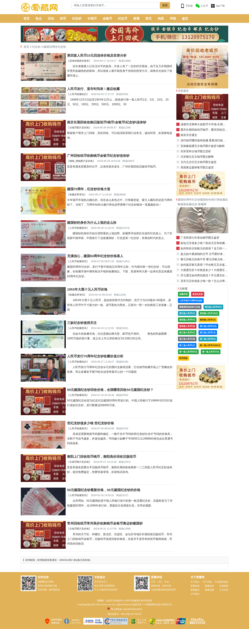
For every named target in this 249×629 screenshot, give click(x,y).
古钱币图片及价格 (79, 127)
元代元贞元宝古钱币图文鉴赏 (198, 162)
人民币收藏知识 (78, 94)
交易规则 (223, 586)
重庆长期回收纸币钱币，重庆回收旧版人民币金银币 (212, 129)
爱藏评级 (195, 586)
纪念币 (122, 18)
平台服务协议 (221, 582)
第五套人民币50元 (213, 307)
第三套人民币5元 (187, 332)
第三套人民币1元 (208, 332)
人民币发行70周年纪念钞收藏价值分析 (95, 356)
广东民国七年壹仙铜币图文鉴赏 (200, 237)
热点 (38, 18)
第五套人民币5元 (187, 313)
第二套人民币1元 (187, 345)
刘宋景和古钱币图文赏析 (196, 151)
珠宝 (148, 18)
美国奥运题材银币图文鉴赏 (197, 167)
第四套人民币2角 (187, 326)
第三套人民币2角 (187, 339)
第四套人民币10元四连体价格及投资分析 (97, 55)
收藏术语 (183, 294)
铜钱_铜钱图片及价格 (81, 161)
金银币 (107, 18)
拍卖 (161, 18)
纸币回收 (183, 358)
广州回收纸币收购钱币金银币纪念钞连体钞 (98, 155)
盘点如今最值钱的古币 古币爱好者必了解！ (207, 253)
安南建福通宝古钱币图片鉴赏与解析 (203, 145)
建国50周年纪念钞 (55, 46)
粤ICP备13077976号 (131, 614)
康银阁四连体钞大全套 (189, 307)
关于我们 (195, 582)
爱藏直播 (209, 590)
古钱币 (92, 18)
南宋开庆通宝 (189, 135)
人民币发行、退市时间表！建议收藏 (93, 89)
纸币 (63, 18)
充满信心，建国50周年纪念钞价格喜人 (95, 256)
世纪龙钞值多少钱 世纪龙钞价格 (90, 423)
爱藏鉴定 (195, 590)
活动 (51, 18)
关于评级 (207, 582)
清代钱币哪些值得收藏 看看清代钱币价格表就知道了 (213, 140)
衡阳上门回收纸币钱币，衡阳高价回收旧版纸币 (101, 456)
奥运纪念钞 (197, 294)
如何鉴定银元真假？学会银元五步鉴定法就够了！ (211, 264)
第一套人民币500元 (188, 352)
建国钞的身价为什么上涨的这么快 (91, 222)
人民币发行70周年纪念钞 (190, 300)
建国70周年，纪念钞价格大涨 (88, 189)
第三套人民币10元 (208, 326)
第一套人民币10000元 (210, 345)
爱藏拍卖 (209, 586)
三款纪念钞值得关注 (82, 323)
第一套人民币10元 (210, 352)
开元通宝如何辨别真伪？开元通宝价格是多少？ (210, 275)
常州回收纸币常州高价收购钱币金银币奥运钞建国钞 (105, 523)
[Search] (115, 5)
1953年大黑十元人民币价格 (87, 289)
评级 (173, 18)
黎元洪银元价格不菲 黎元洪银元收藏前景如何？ (210, 259)
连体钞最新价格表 (79, 60)
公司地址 (195, 593)
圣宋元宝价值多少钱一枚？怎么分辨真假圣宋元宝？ (212, 280)
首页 (26, 18)
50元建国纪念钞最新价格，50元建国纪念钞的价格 (103, 490)
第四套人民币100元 (209, 313)
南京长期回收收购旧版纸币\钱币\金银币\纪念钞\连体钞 (106, 122)
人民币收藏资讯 (78, 228)
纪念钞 (76, 18)
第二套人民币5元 (208, 339)
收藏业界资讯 (77, 194)
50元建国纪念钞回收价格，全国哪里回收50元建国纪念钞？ (110, 390)
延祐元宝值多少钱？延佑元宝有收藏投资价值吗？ (211, 243)
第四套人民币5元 (187, 320)
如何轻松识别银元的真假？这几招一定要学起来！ (211, 248)
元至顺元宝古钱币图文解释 (197, 156)
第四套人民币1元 (208, 320)
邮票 (136, 18)
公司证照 (223, 590)
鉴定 (185, 18)
